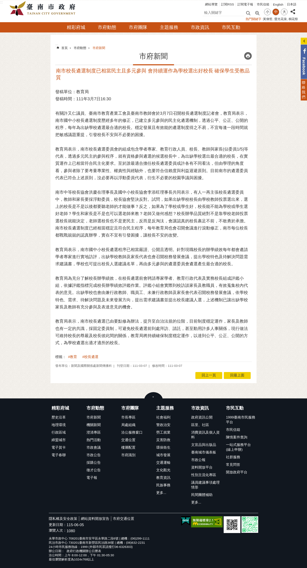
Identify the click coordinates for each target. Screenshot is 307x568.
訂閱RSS (227, 4)
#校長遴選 (90, 357)
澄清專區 (93, 432)
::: (1, 2)
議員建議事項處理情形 (205, 484)
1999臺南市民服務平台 (240, 419)
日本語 (291, 4)
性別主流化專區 (203, 475)
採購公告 (93, 463)
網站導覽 (211, 4)
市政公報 (198, 460)
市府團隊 (138, 27)
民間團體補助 (202, 495)
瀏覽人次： (58, 530)
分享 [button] (293, 9)
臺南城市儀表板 (203, 452)
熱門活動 (93, 440)
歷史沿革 (59, 417)
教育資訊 (163, 478)
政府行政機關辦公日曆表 (84, 551)
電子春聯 (59, 455)
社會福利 (163, 417)
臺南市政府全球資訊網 (43, 8)
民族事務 (163, 485)
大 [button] (284, 12)
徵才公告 (93, 470)
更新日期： (58, 525)
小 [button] (267, 12)
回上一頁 (209, 375)
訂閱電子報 (245, 4)
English (278, 4)
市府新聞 (99, 48)
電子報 (91, 478)
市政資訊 (200, 27)
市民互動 (231, 27)
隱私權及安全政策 (63, 519)
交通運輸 (163, 463)
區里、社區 (200, 425)
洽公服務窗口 (132, 432)
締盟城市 (59, 440)
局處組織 (128, 425)
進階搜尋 (257, 13)
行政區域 (59, 432)
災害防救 (163, 440)
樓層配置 (128, 448)
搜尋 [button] (248, 13)
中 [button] (276, 12)
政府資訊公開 (202, 417)
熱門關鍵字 (253, 19)
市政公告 (93, 455)
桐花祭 (293, 19)
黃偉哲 (267, 19)
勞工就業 (163, 432)
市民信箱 (263, 4)
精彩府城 (76, 27)
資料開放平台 (202, 467)
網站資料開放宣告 (95, 519)
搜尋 (206, 12)
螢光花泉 (280, 19)
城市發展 (163, 455)
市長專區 (128, 417)
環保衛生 (163, 448)
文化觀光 (163, 470)
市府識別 (128, 455)
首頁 (64, 48)
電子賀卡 (59, 448)
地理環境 (59, 425)
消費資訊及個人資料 (205, 434)
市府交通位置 (123, 519)
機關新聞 (93, 425)
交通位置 (128, 440)
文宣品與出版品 (203, 445)
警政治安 (163, 425)
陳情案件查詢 (236, 437)
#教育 (72, 357)
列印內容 (248, 56)
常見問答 (233, 465)
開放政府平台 (236, 472)
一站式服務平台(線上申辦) (238, 447)
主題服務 (169, 27)
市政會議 (93, 448)
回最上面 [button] (237, 375)
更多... (161, 493)
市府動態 (107, 27)
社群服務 (233, 457)
